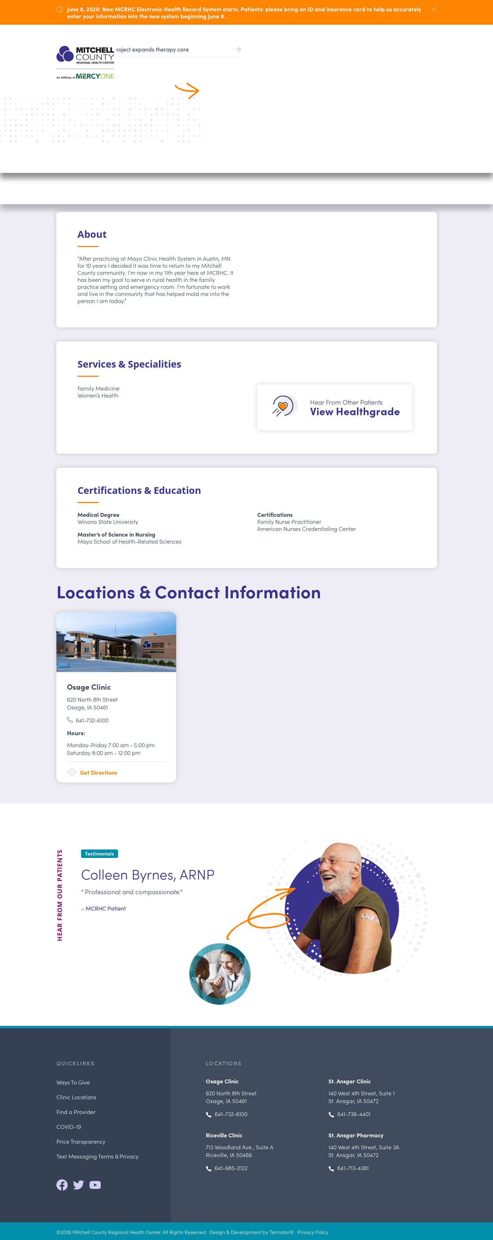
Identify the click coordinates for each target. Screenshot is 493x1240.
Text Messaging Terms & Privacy (97, 1156)
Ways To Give (73, 1082)
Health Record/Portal (340, 31)
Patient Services (305, 60)
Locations (407, 60)
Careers (390, 31)
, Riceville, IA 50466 (239, 1151)
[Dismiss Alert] (434, 9)
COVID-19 (68, 1126)
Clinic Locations (76, 1097)
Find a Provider (251, 60)
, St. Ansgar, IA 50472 (361, 1097)
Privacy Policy (312, 1231)
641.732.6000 (422, 31)
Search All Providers (101, 93)
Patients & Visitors (360, 60)
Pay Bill (290, 31)
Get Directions (98, 772)
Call (409, 165)
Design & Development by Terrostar (249, 1231)
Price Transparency (80, 1141)
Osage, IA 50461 (92, 703)
